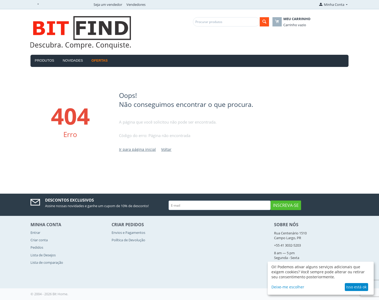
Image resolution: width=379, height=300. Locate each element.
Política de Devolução (128, 240)
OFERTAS (99, 60)
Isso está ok (356, 286)
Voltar (166, 149)
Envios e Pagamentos (128, 232)
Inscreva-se (286, 205)
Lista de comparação (46, 262)
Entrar (35, 232)
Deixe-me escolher (287, 286)
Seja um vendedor (108, 4)
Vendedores (136, 4)
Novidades (73, 60)
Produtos (44, 60)
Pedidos (36, 247)
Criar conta (39, 240)
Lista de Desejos (43, 255)
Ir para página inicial (137, 149)
